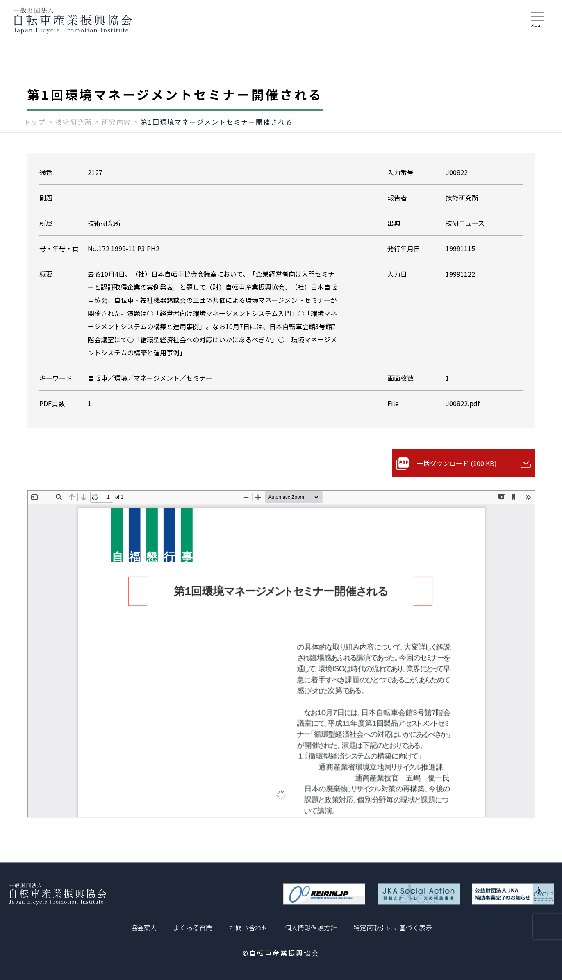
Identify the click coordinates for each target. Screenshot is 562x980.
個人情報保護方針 (310, 927)
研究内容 (116, 122)
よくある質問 (192, 927)
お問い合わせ (248, 927)
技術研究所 (73, 122)
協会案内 (143, 927)
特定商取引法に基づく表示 (392, 927)
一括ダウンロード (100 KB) (456, 463)
